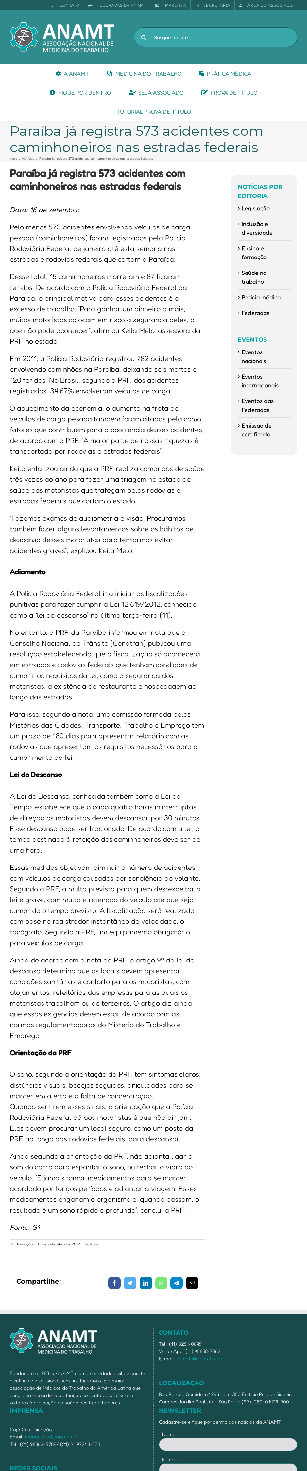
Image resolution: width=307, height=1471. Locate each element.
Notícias (91, 1244)
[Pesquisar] (143, 37)
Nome (168, 1434)
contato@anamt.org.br (201, 1358)
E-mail (170, 1459)
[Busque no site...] (215, 37)
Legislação (256, 207)
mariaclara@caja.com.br (52, 1436)
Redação (25, 1244)
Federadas (255, 312)
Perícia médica (261, 297)
